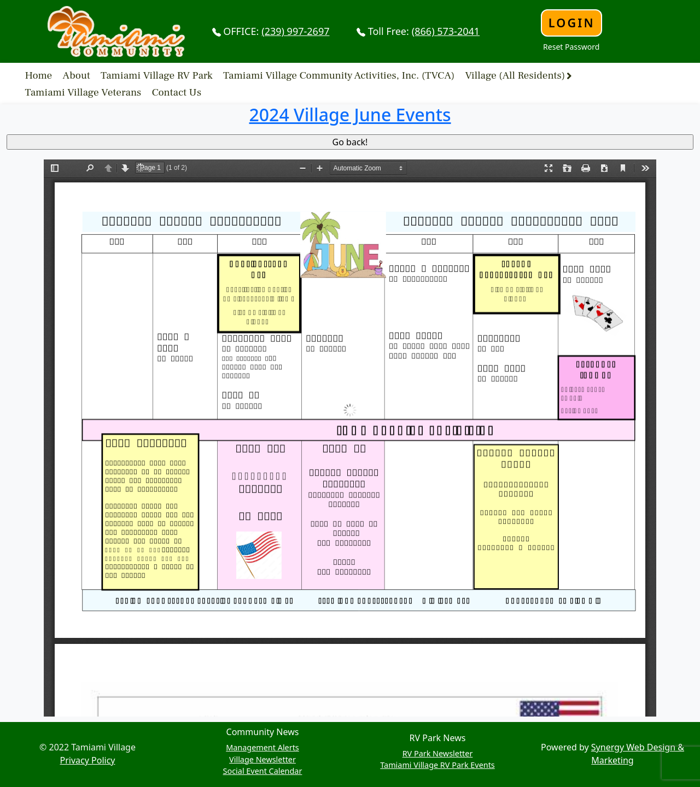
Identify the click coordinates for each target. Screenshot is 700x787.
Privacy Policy (87, 760)
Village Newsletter (262, 759)
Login (572, 23)
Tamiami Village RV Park (157, 75)
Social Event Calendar (262, 771)
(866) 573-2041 (446, 31)
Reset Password (571, 47)
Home (38, 75)
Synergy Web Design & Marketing (637, 753)
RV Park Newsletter (437, 753)
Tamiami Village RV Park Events (437, 765)
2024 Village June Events (350, 114)
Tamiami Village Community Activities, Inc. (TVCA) (338, 75)
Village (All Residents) (515, 75)
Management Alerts (262, 747)
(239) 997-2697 (295, 31)
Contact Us (177, 92)
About (76, 75)
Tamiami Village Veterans (83, 92)
